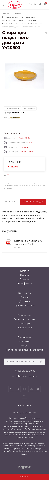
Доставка (24, 301)
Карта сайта (24, 405)
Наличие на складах (33, 202)
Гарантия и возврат (24, 305)
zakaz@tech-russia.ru (26, 376)
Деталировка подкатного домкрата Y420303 (28, 242)
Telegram (24, 395)
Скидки (24, 275)
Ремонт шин (24, 315)
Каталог (24, 271)
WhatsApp (38, 389)
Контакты (24, 341)
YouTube (18, 389)
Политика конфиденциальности (24, 350)
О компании (25, 337)
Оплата (24, 297)
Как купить (24, 293)
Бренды (24, 279)
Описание (10, 202)
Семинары (24, 323)
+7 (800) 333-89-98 (25, 371)
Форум (24, 345)
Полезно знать (24, 327)
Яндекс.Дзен (24, 389)
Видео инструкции (25, 319)
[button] (6, 97)
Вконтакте (11, 389)
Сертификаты (24, 283)
